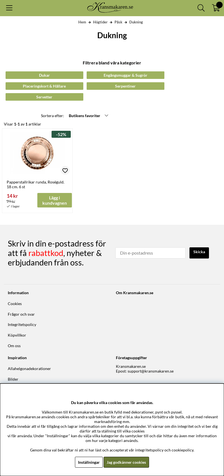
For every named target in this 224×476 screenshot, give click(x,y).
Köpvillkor (17, 335)
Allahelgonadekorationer (29, 368)
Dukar (44, 75)
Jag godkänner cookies (126, 462)
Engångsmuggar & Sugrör (125, 75)
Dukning (136, 22)
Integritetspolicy (22, 324)
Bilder (13, 379)
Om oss (14, 345)
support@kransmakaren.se (151, 371)
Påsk (118, 22)
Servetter (44, 97)
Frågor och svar (21, 314)
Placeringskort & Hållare (44, 86)
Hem (82, 22)
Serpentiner (125, 86)
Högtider (100, 22)
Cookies (15, 303)
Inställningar (89, 462)
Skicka (199, 251)
